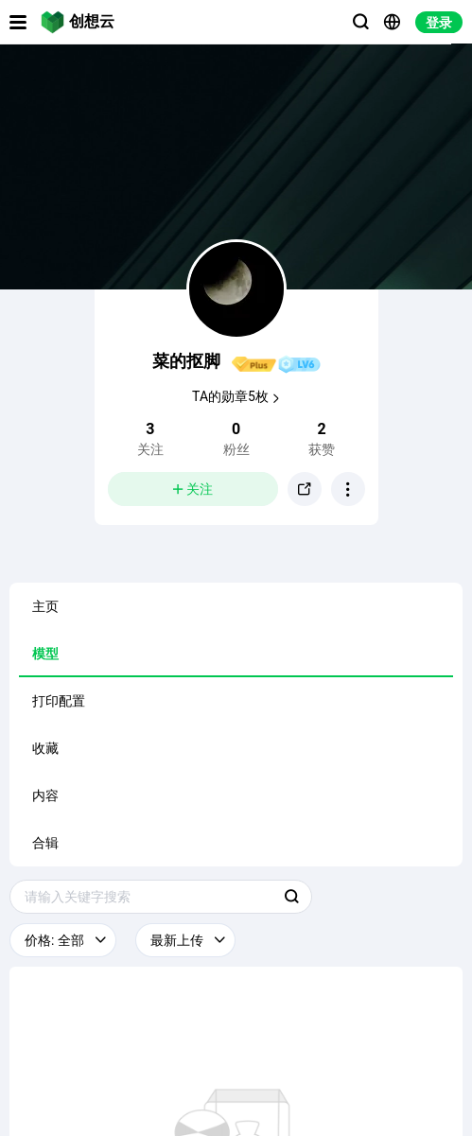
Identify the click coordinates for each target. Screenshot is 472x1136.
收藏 (45, 748)
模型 (45, 653)
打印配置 (58, 700)
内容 (45, 795)
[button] (348, 489)
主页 (45, 606)
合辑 (45, 842)
